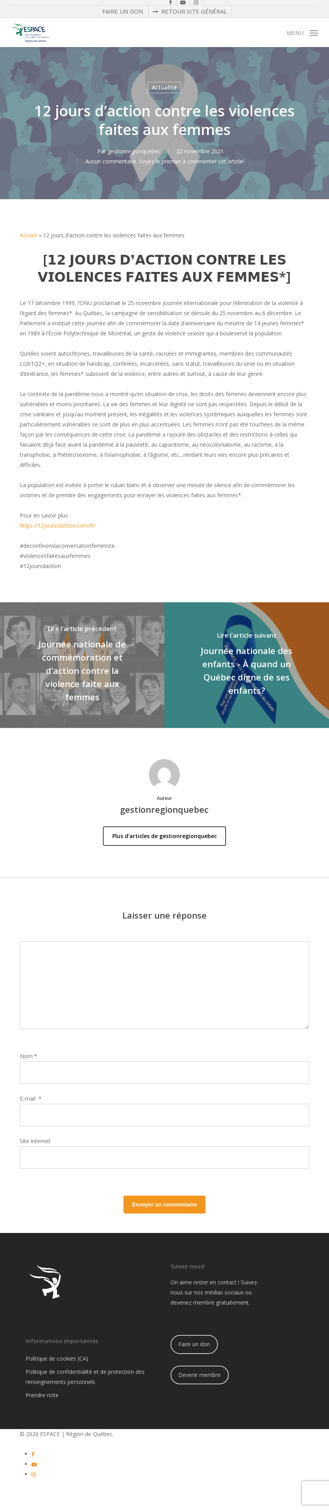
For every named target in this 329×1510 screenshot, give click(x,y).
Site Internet (35, 1141)
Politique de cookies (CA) (57, 1358)
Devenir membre (199, 1374)
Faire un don (194, 1344)
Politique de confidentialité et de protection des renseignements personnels (85, 1376)
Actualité (164, 87)
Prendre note (42, 1395)
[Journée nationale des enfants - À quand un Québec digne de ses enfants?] (246, 665)
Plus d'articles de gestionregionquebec (164, 836)
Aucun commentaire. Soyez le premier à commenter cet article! (164, 161)
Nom (28, 1056)
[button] (302, 32)
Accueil (28, 235)
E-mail (31, 1098)
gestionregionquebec (134, 151)
